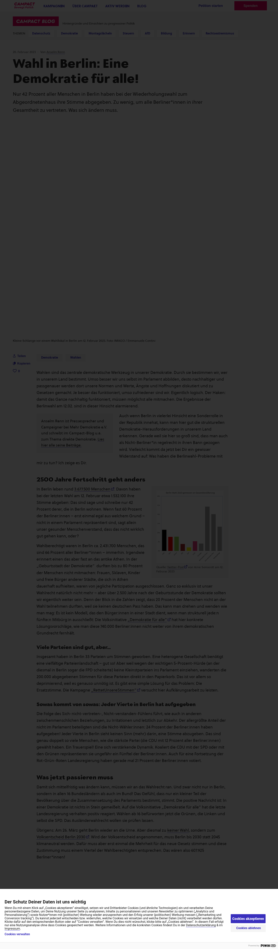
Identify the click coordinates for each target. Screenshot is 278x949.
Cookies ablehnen (248, 928)
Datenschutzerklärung (201, 925)
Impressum (12, 928)
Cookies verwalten (17, 934)
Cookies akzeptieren (248, 919)
